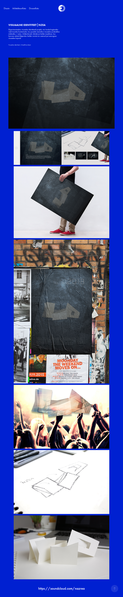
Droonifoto (34, 8)
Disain (6, 8)
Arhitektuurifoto (19, 8)
